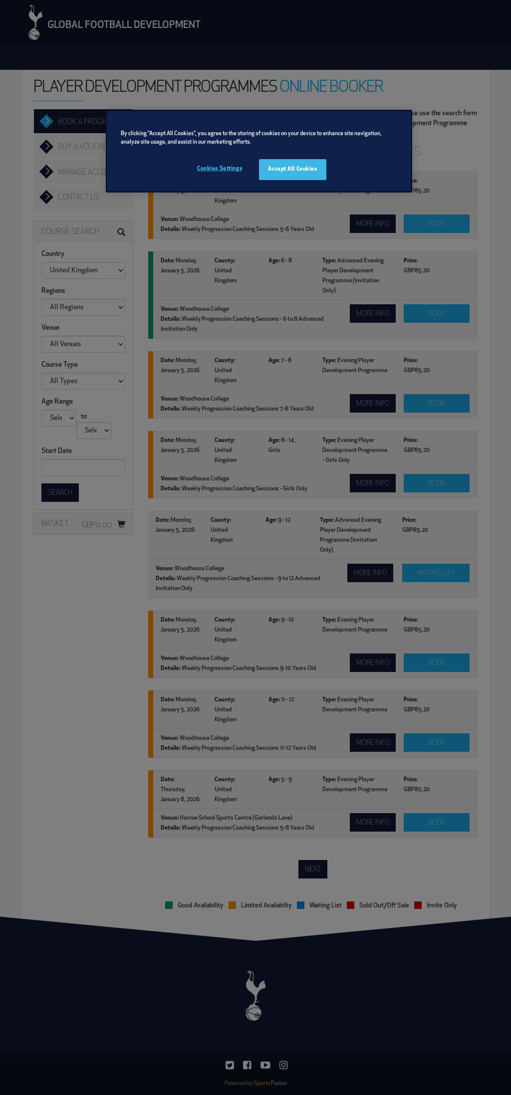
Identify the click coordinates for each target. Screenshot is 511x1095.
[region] (259, 151)
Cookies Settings (219, 169)
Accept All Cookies (292, 169)
